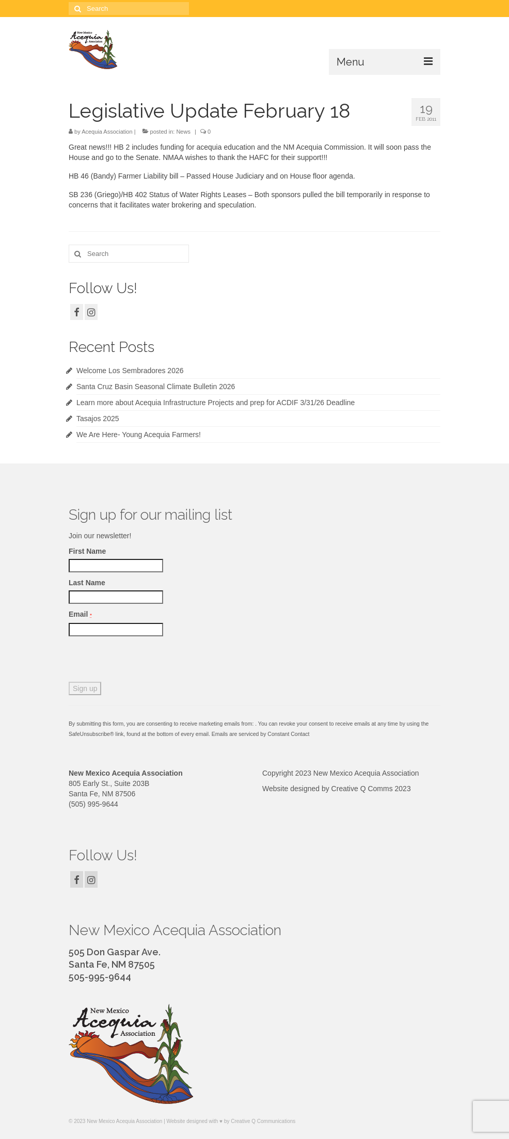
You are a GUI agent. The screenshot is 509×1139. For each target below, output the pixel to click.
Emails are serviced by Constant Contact (261, 734)
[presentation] (147, 661)
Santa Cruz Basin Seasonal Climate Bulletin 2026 (155, 386)
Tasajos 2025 (97, 418)
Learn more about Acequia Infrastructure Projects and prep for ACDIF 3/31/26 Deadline (215, 402)
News (183, 132)
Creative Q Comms (362, 788)
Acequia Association (107, 132)
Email (80, 614)
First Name (87, 551)
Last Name (87, 583)
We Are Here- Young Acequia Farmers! (138, 434)
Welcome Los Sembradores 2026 (130, 370)
